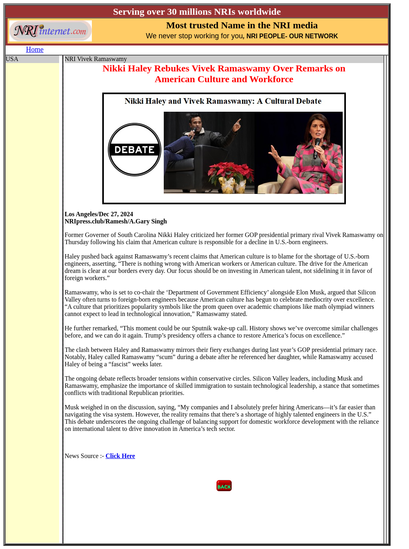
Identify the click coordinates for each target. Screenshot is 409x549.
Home (35, 49)
